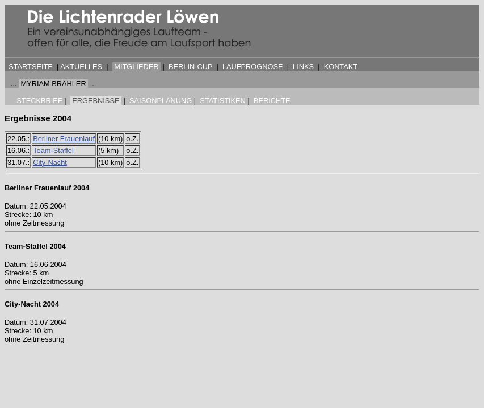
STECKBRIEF (39, 100)
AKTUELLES (81, 66)
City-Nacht (50, 162)
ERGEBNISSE (95, 100)
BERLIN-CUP (190, 66)
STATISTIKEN (223, 100)
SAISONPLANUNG (160, 100)
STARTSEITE (31, 66)
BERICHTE (272, 100)
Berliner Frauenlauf (64, 138)
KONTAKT (341, 66)
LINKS (303, 66)
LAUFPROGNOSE (252, 66)
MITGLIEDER (136, 66)
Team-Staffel (53, 150)
